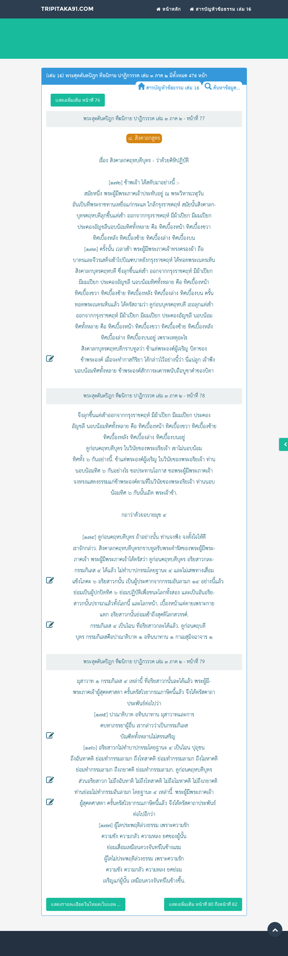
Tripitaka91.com (78, 17)
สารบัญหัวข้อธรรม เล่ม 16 (220, 16)
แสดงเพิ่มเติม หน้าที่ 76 (77, 100)
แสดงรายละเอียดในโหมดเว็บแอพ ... (86, 904)
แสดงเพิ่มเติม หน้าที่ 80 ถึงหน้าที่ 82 (203, 904)
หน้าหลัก (168, 16)
